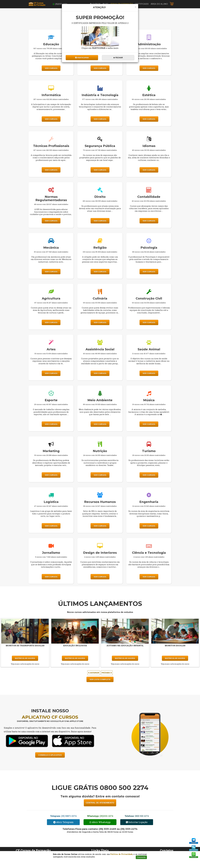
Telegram (193, 843)
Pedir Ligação (194, 850)
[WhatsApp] (194, 854)
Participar (82, 57)
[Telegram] (194, 840)
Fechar (118, 58)
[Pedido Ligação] (194, 847)
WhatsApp (194, 857)
